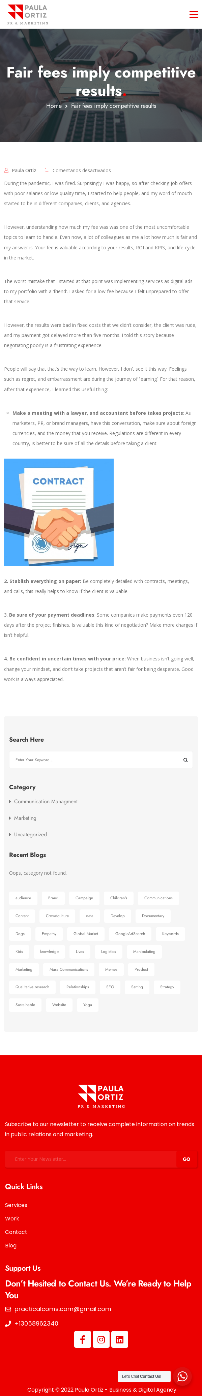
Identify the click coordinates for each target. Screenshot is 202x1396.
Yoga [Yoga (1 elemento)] (87, 1005)
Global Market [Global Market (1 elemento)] (86, 934)
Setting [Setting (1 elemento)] (137, 987)
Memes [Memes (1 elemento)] (111, 969)
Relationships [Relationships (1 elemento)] (77, 987)
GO (187, 1159)
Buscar (185, 759)
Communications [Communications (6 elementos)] (158, 898)
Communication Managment (46, 801)
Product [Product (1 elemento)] (141, 969)
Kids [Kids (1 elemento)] (19, 952)
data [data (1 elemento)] (89, 916)
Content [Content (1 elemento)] (22, 916)
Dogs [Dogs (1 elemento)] (20, 934)
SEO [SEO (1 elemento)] (110, 987)
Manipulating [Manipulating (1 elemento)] (144, 952)
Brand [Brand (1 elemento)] (53, 898)
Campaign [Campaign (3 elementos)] (84, 898)
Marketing (25, 818)
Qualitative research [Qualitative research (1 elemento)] (32, 987)
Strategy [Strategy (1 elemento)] (167, 987)
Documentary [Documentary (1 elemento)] (153, 916)
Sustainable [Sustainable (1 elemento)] (25, 1005)
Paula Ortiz (24, 170)
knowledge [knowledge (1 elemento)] (49, 952)
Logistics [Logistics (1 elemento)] (108, 952)
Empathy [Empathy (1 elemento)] (49, 934)
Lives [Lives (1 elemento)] (80, 952)
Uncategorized (30, 834)
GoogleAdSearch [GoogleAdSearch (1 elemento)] (130, 934)
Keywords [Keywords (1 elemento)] (170, 934)
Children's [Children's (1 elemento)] (118, 898)
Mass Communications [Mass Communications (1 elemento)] (69, 969)
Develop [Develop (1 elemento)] (118, 916)
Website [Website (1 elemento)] (59, 1005)
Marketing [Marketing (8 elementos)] (24, 969)
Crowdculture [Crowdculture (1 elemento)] (57, 916)
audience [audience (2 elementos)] (23, 898)
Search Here (26, 740)
